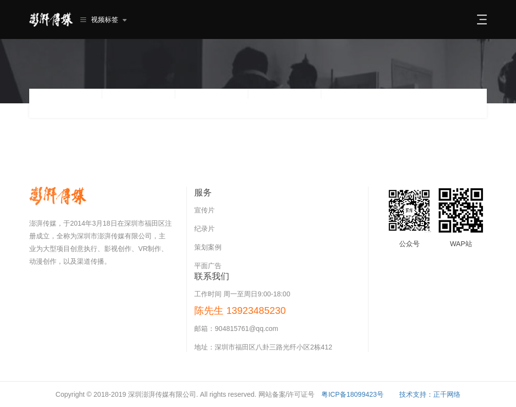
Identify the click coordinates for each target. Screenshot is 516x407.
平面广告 (207, 266)
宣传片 (204, 210)
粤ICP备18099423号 (352, 394)
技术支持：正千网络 (430, 394)
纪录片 (204, 229)
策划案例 (207, 247)
